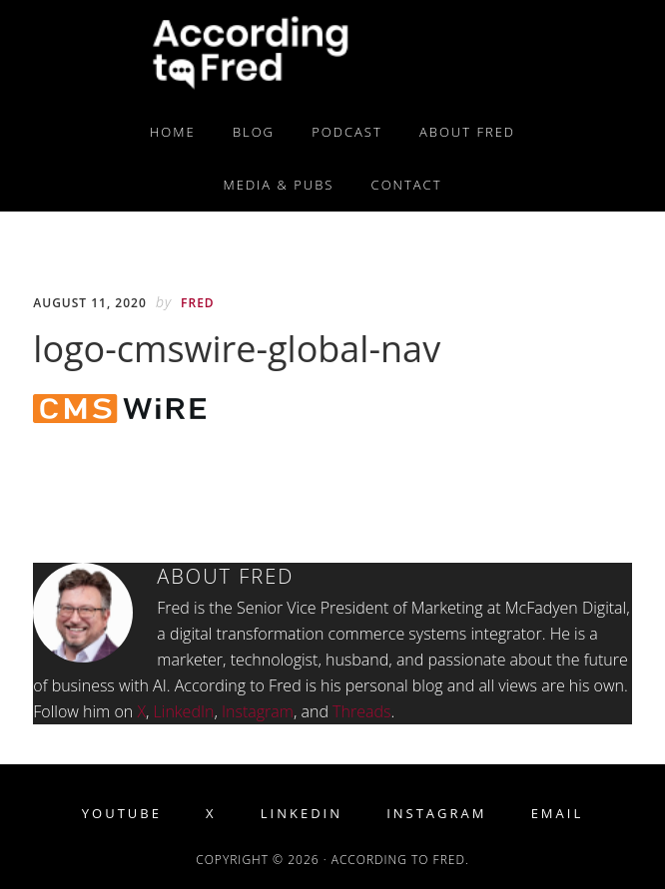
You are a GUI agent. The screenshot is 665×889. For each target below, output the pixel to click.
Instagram (258, 711)
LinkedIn (184, 711)
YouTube (122, 813)
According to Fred (332, 53)
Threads (361, 711)
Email (557, 813)
